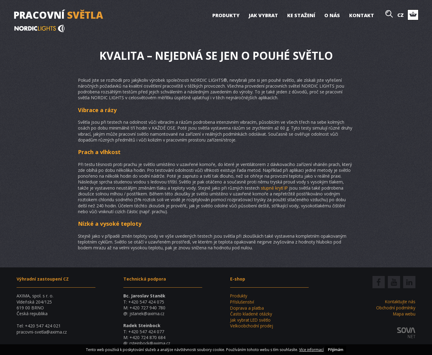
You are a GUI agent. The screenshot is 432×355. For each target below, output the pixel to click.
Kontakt (361, 15)
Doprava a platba (247, 308)
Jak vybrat (263, 15)
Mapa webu (403, 313)
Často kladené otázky (251, 313)
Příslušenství (242, 302)
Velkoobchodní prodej (251, 325)
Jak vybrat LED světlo (251, 319)
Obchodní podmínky (395, 308)
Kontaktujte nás (399, 301)
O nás (332, 15)
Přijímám (335, 349)
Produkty (225, 15)
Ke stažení (301, 15)
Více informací (311, 349)
